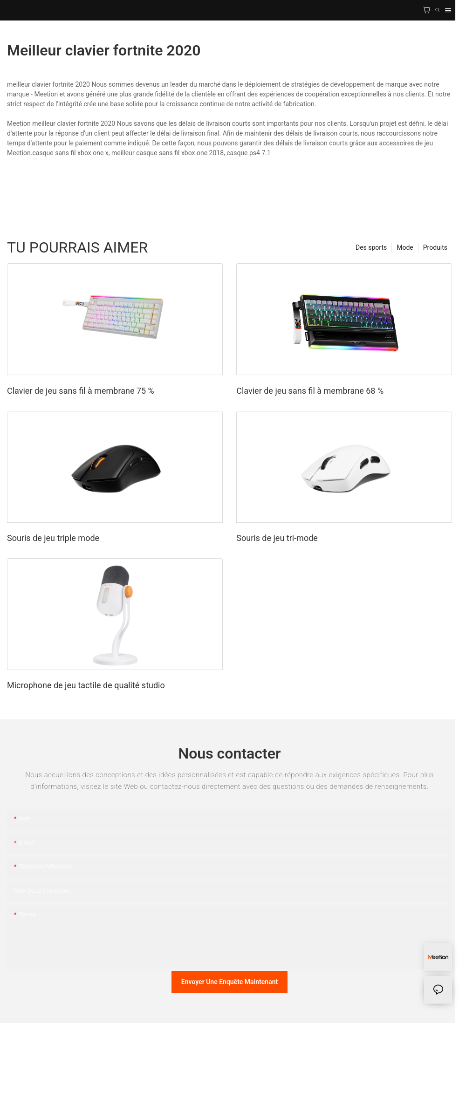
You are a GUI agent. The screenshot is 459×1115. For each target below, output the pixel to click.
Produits (435, 247)
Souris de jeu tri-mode (277, 538)
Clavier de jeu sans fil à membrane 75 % (80, 391)
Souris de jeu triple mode (53, 538)
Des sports (371, 247)
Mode (405, 247)
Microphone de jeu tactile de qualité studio (86, 685)
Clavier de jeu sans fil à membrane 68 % (310, 391)
